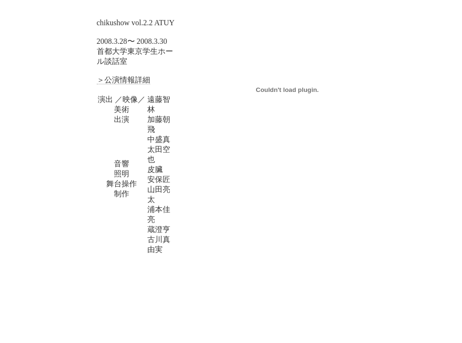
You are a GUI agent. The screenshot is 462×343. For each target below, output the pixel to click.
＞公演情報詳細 (123, 80)
